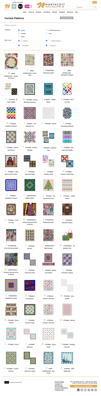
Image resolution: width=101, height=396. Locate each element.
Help (76, 12)
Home (24, 12)
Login (94, 2)
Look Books (46, 12)
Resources (70, 12)
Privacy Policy (59, 382)
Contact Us (58, 384)
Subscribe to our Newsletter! (83, 386)
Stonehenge (59, 386)
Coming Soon (59, 390)
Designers (62, 12)
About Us (31, 12)
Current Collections (61, 388)
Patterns (54, 12)
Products (38, 12)
